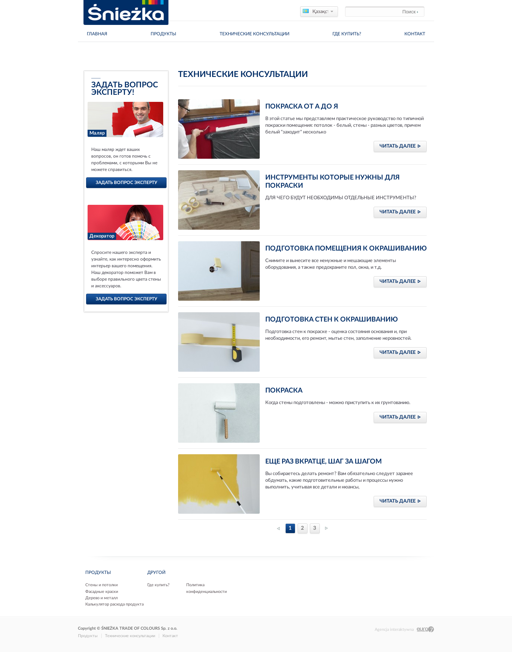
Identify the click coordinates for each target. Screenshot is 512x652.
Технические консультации (254, 34)
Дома (84, 52)
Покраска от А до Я (301, 106)
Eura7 (425, 629)
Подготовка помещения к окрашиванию (346, 248)
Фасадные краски (101, 592)
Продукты (163, 34)
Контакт (414, 34)
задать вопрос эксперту (126, 182)
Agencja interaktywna (394, 629)
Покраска (283, 390)
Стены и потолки (101, 585)
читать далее (400, 146)
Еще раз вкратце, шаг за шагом (323, 461)
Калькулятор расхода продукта (114, 604)
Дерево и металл (101, 598)
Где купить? (346, 34)
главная (97, 34)
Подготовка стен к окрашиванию (331, 319)
